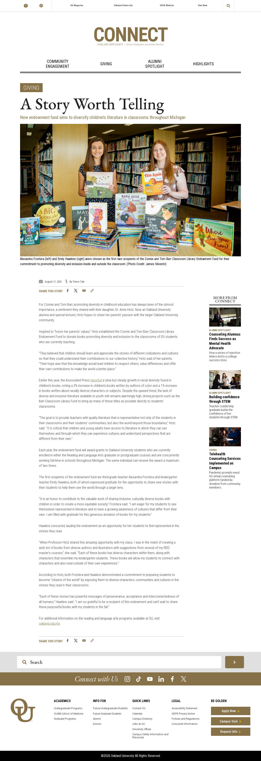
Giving (106, 63)
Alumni (97, 718)
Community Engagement (57, 64)
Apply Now (229, 711)
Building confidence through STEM (224, 399)
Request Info (228, 732)
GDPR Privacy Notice (183, 713)
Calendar (137, 713)
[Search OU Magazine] (24, 662)
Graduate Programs (65, 718)
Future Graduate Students (107, 713)
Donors (97, 723)
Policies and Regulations (186, 718)
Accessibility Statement (184, 708)
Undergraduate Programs (68, 708)
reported (96, 380)
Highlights (203, 63)
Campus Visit (229, 721)
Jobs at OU (138, 723)
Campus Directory (142, 718)
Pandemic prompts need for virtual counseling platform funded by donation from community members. (224, 480)
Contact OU (138, 708)
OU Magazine (76, 5)
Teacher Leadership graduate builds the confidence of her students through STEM (223, 411)
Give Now (202, 5)
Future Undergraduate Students (110, 708)
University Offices (141, 729)
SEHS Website (167, 5)
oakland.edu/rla (49, 623)
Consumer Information (184, 723)
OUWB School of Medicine (68, 713)
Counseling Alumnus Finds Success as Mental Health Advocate (225, 341)
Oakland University (123, 5)
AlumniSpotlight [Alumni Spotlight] (154, 64)
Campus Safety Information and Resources (150, 736)
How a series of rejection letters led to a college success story (224, 356)
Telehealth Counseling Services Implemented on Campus (225, 461)
